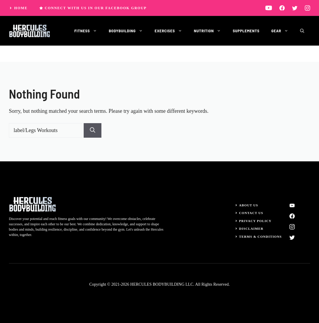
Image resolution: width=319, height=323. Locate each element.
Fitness (88, 31)
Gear (282, 31)
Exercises (171, 31)
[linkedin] (268, 7)
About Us (248, 205)
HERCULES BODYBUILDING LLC (161, 284)
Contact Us (251, 213)
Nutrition (210, 31)
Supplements (246, 30)
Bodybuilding (129, 31)
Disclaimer (251, 228)
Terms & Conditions (260, 236)
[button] (302, 31)
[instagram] (307, 7)
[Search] (92, 130)
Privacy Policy (255, 221)
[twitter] (294, 7)
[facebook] (282, 7)
